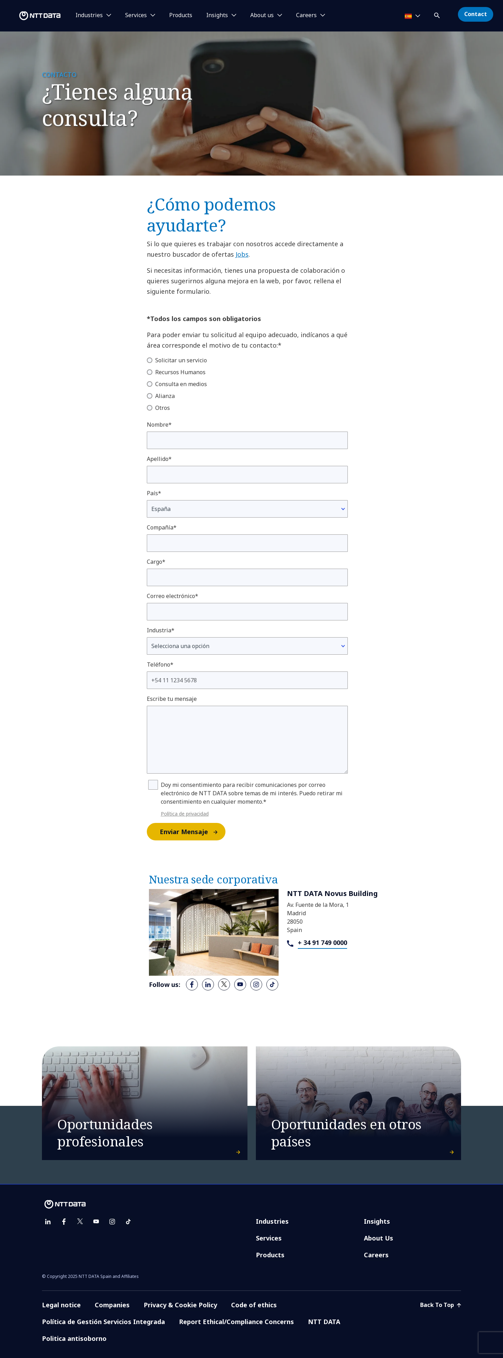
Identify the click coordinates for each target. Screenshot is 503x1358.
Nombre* (159, 424)
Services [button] (136, 15)
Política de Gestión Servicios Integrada (103, 1321)
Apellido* (159, 459)
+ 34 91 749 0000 (322, 942)
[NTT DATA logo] (31, 15)
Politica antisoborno (74, 1338)
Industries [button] (89, 15)
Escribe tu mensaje (172, 699)
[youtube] (240, 984)
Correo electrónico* (172, 596)
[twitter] (224, 984)
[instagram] (256, 984)
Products (180, 15)
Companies (112, 1305)
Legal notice (61, 1305)
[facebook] (192, 984)
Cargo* (156, 562)
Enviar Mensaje (192, 831)
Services (269, 1238)
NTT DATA (324, 1321)
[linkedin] (208, 984)
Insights (377, 1221)
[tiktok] (272, 984)
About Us (378, 1238)
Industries (272, 1221)
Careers (376, 1255)
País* (154, 493)
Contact (475, 14)
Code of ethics (254, 1305)
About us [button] (262, 15)
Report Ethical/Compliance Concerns (236, 1321)
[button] (437, 14)
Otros (162, 408)
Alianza (165, 396)
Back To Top (440, 1305)
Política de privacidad (185, 813)
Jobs (242, 254)
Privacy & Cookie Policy (180, 1305)
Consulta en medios (181, 384)
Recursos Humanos (180, 372)
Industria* (160, 630)
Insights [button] (217, 15)
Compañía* (162, 527)
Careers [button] (306, 15)
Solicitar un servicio (181, 360)
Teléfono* (160, 664)
